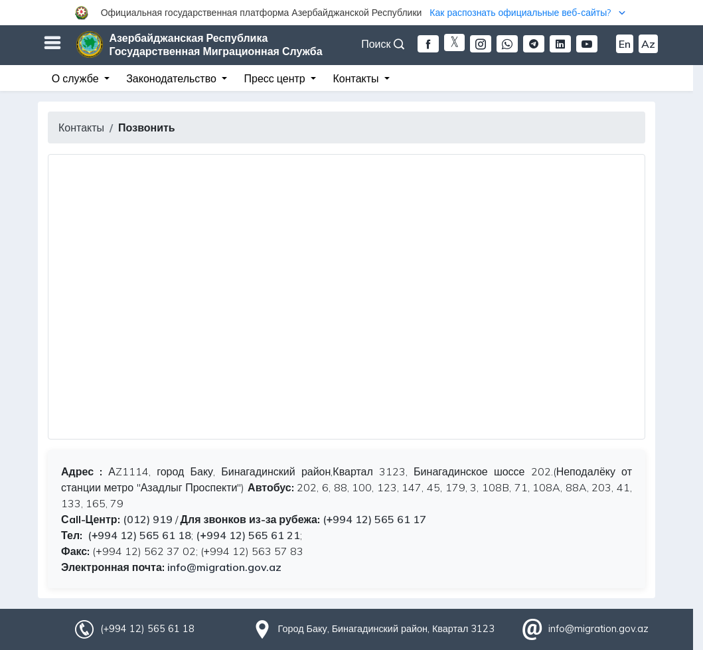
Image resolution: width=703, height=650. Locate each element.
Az (648, 43)
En (625, 43)
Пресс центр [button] (276, 78)
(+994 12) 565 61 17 (374, 519)
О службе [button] (77, 78)
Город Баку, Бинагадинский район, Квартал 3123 (386, 629)
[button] (351, 12)
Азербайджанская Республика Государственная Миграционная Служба (216, 44)
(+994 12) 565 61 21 (247, 535)
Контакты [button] (357, 78)
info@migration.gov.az (224, 567)
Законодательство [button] (172, 78)
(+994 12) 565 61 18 (138, 535)
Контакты (81, 127)
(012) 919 (148, 519)
